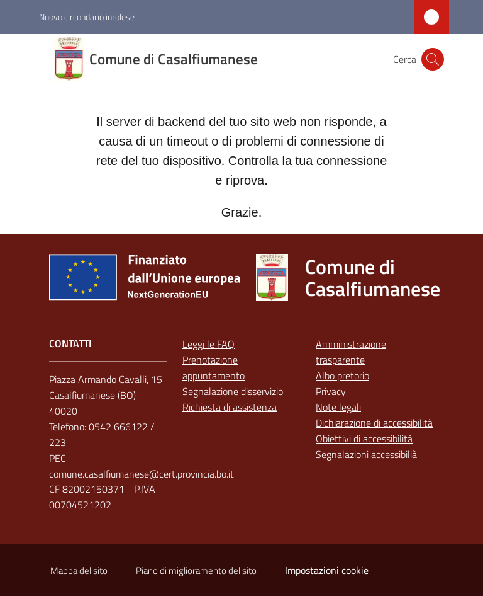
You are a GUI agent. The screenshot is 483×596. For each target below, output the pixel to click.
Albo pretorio (342, 375)
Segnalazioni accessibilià (366, 454)
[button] (432, 59)
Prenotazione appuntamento (213, 367)
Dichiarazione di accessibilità (374, 422)
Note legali (338, 407)
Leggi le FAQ (208, 344)
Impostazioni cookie (327, 570)
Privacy (331, 391)
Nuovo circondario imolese (87, 16)
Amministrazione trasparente (351, 351)
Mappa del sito (79, 570)
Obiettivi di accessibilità (364, 438)
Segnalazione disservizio (232, 391)
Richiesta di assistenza (229, 407)
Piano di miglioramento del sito (196, 570)
